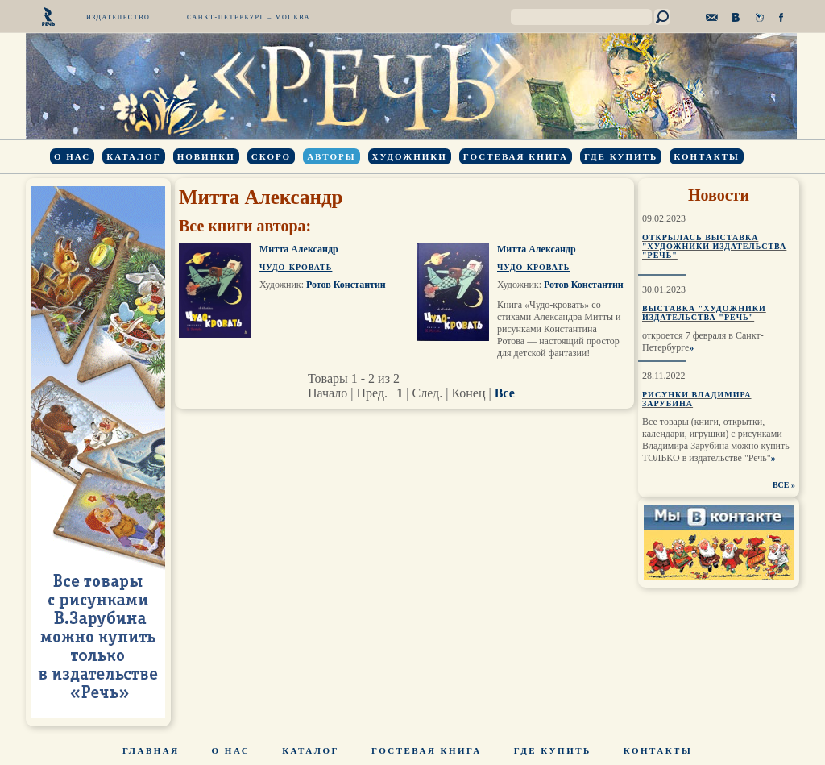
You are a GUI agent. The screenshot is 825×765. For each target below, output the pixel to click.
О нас (72, 156)
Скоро (271, 156)
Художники (409, 156)
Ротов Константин (346, 284)
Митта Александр (298, 249)
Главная (151, 750)
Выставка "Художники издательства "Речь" (704, 313)
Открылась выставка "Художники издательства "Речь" (714, 246)
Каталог (133, 156)
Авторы (331, 156)
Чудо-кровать (295, 267)
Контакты (707, 156)
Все (505, 393)
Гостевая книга (515, 156)
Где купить (620, 156)
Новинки (206, 156)
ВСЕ (781, 484)
